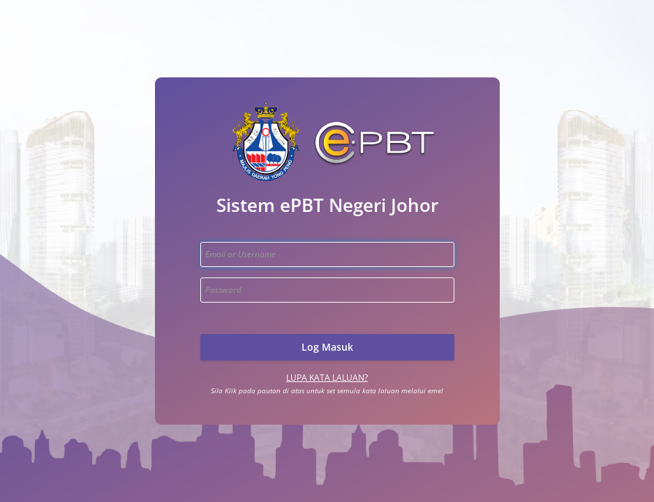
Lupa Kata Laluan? (327, 377)
